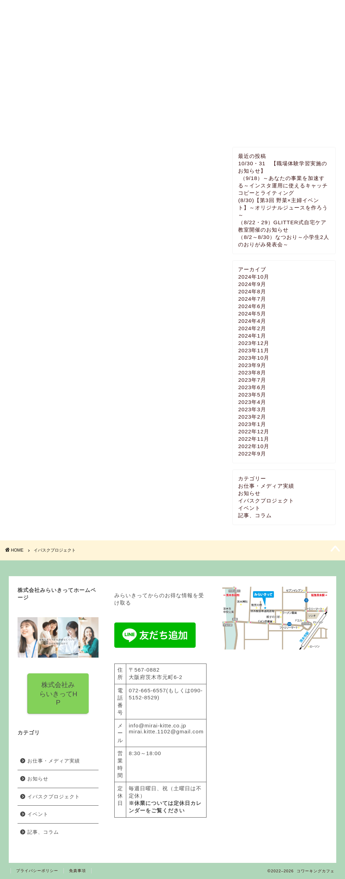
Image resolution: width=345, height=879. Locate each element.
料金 (131, 57)
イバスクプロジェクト (266, 501)
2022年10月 (253, 446)
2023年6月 (252, 387)
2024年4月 (252, 321)
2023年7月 (252, 380)
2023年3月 (252, 409)
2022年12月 (253, 431)
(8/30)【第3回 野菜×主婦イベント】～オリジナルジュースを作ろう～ (283, 207)
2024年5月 (252, 314)
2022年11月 (253, 439)
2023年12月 (253, 343)
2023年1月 (252, 424)
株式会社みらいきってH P (58, 693)
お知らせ (249, 493)
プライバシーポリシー (37, 870)
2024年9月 (252, 284)
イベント (214, 57)
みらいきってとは (48, 57)
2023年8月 (252, 372)
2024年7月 (252, 299)
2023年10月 (253, 358)
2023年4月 (252, 402)
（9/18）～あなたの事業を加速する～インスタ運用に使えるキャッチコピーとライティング (283, 185)
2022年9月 (252, 454)
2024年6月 (252, 306)
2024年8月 (252, 291)
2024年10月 (253, 277)
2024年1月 (252, 336)
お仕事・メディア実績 (266, 486)
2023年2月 (252, 417)
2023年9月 (252, 365)
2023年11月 (253, 350)
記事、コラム (255, 515)
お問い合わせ (296, 57)
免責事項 (77, 870)
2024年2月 (252, 328)
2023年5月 (252, 395)
